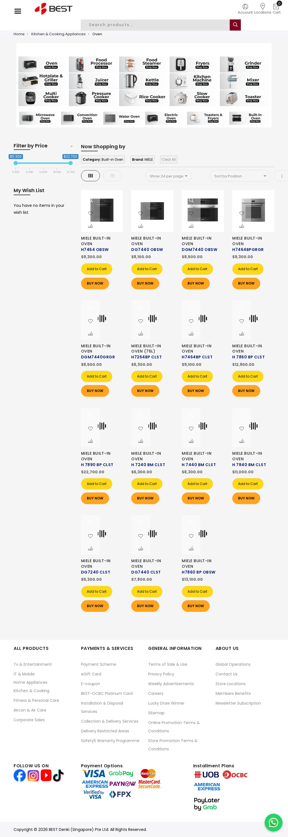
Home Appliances (30, 682)
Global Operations (233, 664)
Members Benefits (233, 693)
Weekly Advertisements (171, 684)
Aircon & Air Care (30, 710)
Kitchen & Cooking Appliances (58, 34)
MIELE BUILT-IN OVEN (96, 241)
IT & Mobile (24, 674)
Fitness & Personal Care (36, 700)
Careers (155, 693)
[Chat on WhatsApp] (273, 822)
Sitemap (156, 713)
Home (19, 34)
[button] (90, 214)
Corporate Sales (29, 720)
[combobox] (159, 25)
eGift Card (91, 674)
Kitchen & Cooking (31, 690)
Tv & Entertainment (33, 664)
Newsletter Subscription (238, 703)
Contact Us (227, 674)
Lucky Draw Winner (166, 703)
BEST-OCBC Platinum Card (107, 693)
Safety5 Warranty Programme (110, 740)
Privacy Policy (161, 674)
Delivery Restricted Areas (105, 731)
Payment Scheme (98, 664)
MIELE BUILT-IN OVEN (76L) (146, 348)
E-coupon (90, 684)
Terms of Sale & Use (167, 664)
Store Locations (231, 684)
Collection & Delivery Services (109, 721)
